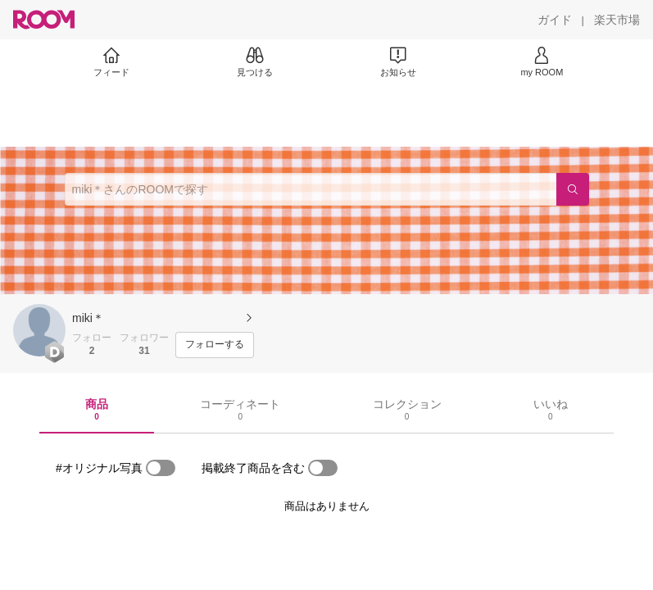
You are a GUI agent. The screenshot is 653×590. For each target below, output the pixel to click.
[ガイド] (554, 19)
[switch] (160, 468)
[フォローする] (214, 345)
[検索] (572, 189)
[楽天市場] (617, 19)
